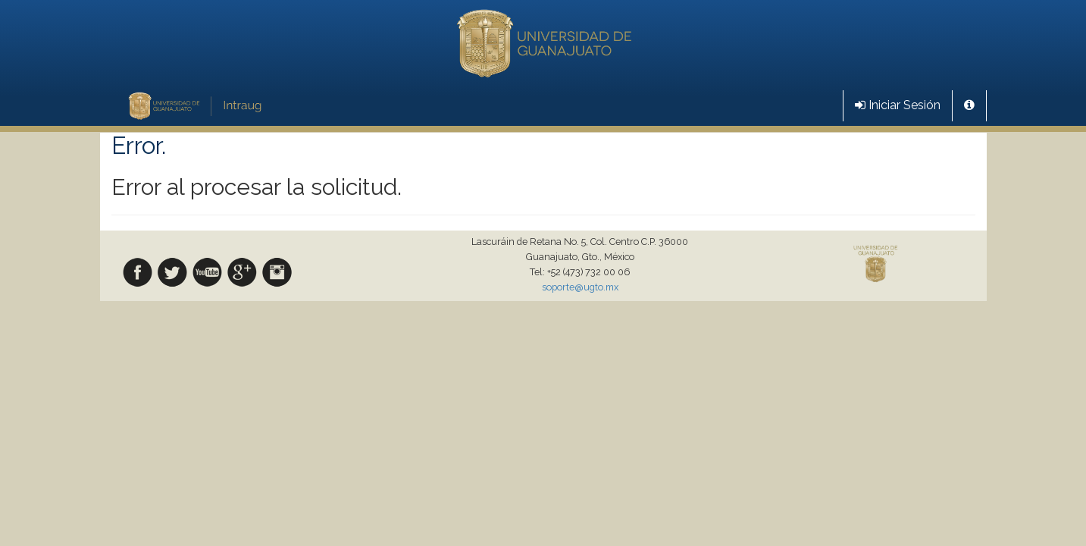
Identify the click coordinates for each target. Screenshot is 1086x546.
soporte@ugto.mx (580, 287)
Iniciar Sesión (897, 105)
